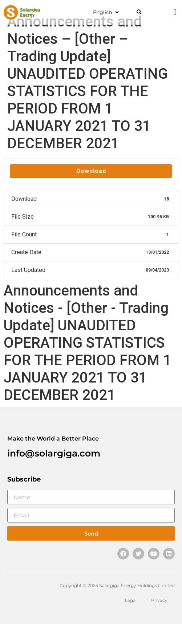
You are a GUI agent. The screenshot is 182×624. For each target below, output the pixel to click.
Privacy (159, 600)
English (106, 12)
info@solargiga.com (53, 453)
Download (91, 171)
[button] (139, 12)
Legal (131, 600)
